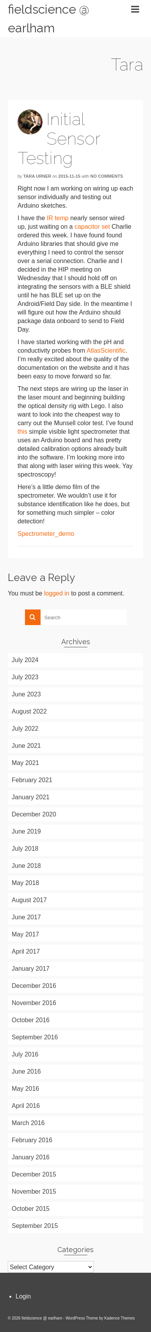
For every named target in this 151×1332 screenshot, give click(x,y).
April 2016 (26, 1105)
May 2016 (25, 1088)
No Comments (107, 176)
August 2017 (29, 900)
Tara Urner (37, 176)
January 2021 (31, 797)
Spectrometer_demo (46, 533)
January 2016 (31, 1157)
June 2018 (26, 865)
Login (23, 1296)
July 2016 (25, 1054)
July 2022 (25, 728)
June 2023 (26, 694)
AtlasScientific (106, 350)
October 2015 (31, 1208)
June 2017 (26, 917)
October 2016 (31, 1020)
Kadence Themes (119, 1318)
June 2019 (26, 831)
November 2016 (34, 1003)
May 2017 (25, 934)
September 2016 (35, 1037)
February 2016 (32, 1140)
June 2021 (26, 745)
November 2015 (34, 1191)
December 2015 (34, 1174)
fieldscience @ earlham (48, 18)
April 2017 (26, 951)
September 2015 (35, 1225)
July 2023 (25, 677)
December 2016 (34, 985)
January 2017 (31, 968)
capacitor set (92, 226)
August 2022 (29, 711)
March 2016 (28, 1123)
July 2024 (25, 660)
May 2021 (25, 763)
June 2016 (26, 1071)
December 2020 (34, 814)
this (22, 431)
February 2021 (32, 780)
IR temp (58, 218)
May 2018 (25, 883)
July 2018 (25, 848)
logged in (56, 593)
